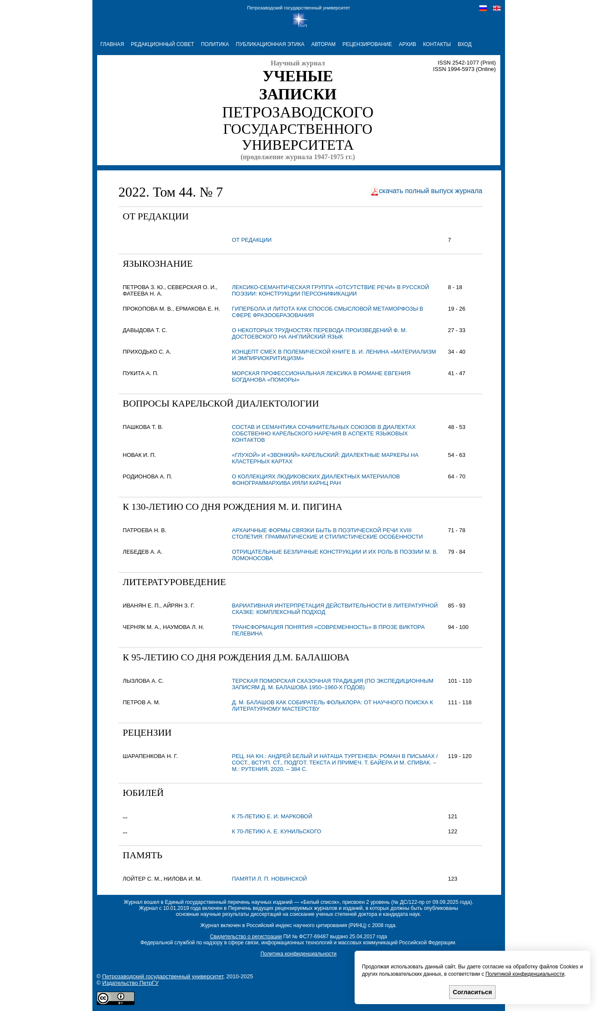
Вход (464, 44)
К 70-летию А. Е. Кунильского (276, 831)
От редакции (252, 240)
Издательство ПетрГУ (130, 983)
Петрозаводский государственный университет (298, 7)
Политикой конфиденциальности (524, 974)
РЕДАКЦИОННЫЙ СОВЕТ (162, 44)
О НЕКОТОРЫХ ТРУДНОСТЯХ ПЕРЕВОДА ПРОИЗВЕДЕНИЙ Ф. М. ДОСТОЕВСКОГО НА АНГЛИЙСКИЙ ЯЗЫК (319, 333)
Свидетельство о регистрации (246, 937)
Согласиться (472, 992)
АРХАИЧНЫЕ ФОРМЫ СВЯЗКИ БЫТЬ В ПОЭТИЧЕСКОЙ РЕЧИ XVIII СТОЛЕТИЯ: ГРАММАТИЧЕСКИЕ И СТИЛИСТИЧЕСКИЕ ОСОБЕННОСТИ (327, 533)
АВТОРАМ (323, 44)
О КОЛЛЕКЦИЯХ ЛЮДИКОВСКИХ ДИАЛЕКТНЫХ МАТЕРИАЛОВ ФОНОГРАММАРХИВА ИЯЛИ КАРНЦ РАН (316, 479)
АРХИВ (407, 44)
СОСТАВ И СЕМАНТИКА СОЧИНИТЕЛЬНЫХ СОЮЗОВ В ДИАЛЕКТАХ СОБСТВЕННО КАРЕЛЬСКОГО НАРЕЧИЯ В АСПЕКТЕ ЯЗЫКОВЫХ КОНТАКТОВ (324, 433)
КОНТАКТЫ (437, 44)
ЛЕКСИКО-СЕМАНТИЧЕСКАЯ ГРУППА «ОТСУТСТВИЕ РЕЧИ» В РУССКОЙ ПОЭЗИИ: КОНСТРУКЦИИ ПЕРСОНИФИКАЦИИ (330, 290)
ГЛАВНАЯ (112, 44)
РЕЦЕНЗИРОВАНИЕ (367, 44)
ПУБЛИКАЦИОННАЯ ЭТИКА (270, 44)
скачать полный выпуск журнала (431, 190)
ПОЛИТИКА (215, 44)
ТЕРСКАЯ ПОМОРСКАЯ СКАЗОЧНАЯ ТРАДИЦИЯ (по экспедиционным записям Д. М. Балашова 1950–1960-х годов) (333, 684)
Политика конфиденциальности (298, 954)
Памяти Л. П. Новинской (269, 878)
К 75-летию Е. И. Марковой (272, 816)
